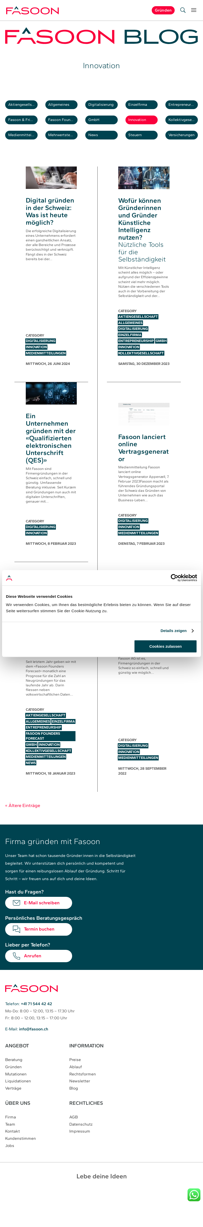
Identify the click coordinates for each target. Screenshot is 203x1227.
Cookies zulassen (165, 646)
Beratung (13, 1074)
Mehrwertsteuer (64, 148)
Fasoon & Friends (24, 127)
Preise (75, 1074)
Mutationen (16, 1088)
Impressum (79, 1145)
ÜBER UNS (17, 1117)
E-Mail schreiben (42, 918)
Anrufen (32, 971)
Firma (10, 1131)
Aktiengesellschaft (24, 107)
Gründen (13, 1081)
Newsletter (79, 1095)
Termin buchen (39, 944)
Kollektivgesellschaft (184, 127)
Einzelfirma (142, 107)
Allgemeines (63, 107)
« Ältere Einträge (22, 821)
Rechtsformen (82, 1088)
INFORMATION (86, 1061)
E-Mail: (26, 1044)
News (96, 148)
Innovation (142, 127)
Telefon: (28, 1019)
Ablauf (75, 1081)
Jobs (9, 1158)
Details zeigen (173, 630)
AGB (73, 1131)
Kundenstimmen (20, 1152)
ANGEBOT (17, 1061)
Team (10, 1138)
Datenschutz (80, 1138)
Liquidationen (18, 1095)
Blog (73, 1102)
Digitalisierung (104, 107)
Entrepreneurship (184, 107)
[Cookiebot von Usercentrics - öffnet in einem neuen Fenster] (174, 578)
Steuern (139, 148)
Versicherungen (184, 148)
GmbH (97, 127)
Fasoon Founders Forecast (64, 127)
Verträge (13, 1102)
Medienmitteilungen (24, 148)
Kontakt (12, 1145)
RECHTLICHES (86, 1117)
